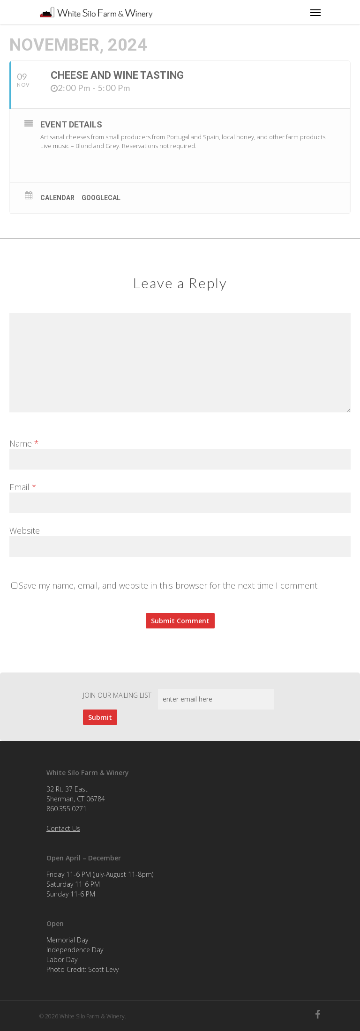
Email (23, 487)
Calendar (57, 198)
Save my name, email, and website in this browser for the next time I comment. (169, 585)
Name (24, 443)
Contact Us (63, 828)
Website (24, 530)
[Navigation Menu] (315, 12)
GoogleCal (101, 198)
